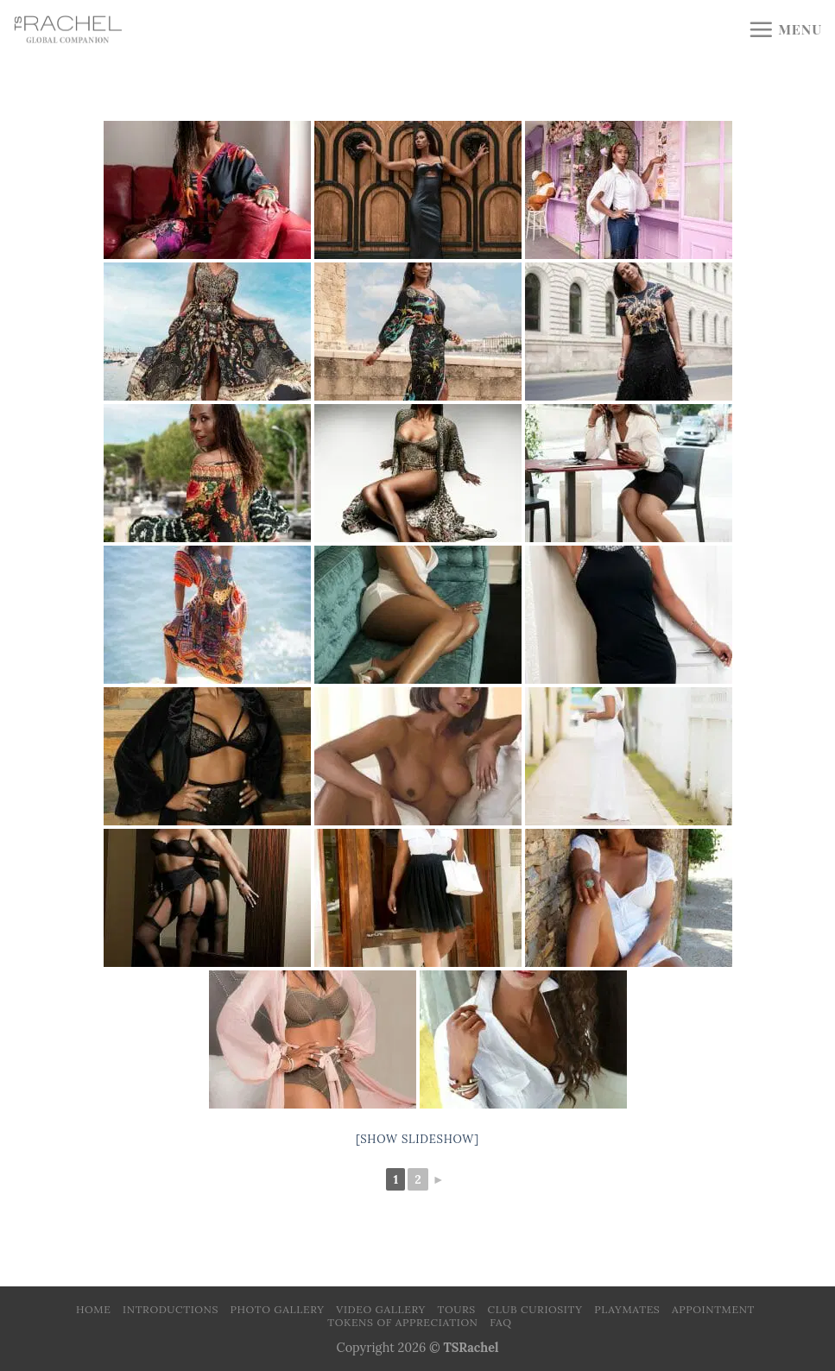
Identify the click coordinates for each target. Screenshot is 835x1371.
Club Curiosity (535, 1309)
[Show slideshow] (417, 1139)
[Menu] (785, 29)
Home (93, 1309)
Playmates (627, 1309)
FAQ (500, 1322)
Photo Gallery (278, 1309)
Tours (457, 1309)
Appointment (713, 1309)
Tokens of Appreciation (402, 1322)
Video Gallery (381, 1309)
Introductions (170, 1309)
